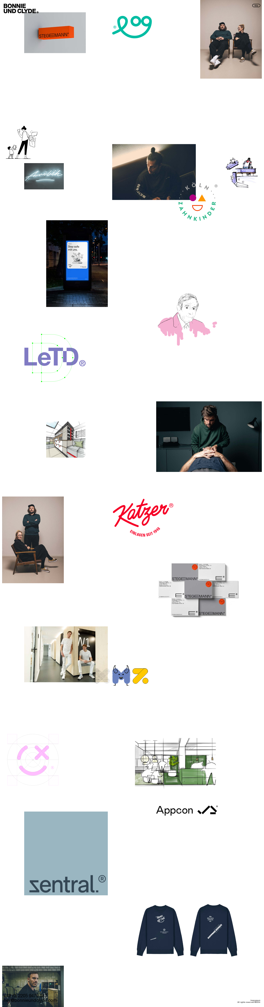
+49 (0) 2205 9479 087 (25, 996)
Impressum (255, 1000)
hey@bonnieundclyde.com (30, 1001)
